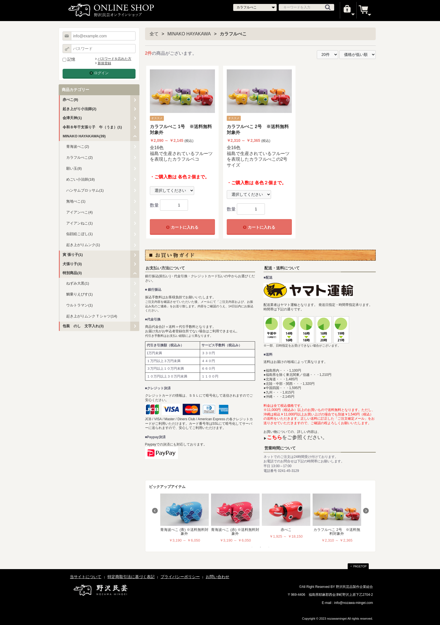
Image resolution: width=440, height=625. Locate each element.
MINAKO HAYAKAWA (189, 33)
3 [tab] (269, 547)
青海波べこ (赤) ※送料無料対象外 (235, 532)
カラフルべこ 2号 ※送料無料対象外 (336, 532)
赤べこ (286, 530)
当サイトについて (85, 576)
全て (154, 33)
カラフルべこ (233, 33)
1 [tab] (252, 547)
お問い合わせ (217, 576)
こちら (274, 437)
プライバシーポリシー (180, 576)
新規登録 (104, 63)
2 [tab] (260, 547)
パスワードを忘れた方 (114, 59)
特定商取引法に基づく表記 (131, 576)
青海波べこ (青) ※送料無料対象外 (184, 532)
